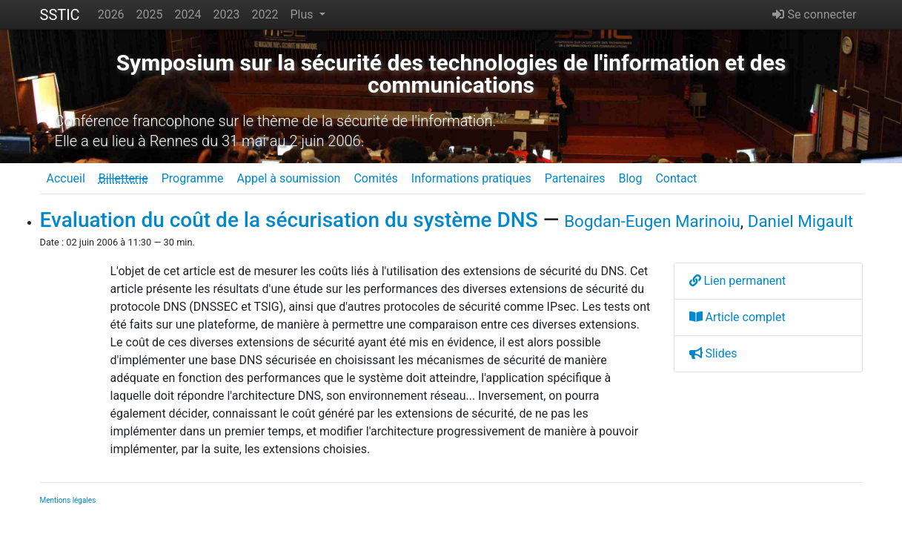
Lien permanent (737, 281)
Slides (713, 353)
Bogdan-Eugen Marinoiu (652, 221)
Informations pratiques (471, 178)
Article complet (737, 317)
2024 (188, 14)
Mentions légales (68, 500)
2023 (226, 14)
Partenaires (575, 178)
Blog (630, 178)
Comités (375, 178)
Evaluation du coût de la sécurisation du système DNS (289, 220)
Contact (676, 178)
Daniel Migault (800, 221)
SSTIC (60, 15)
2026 (111, 14)
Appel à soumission (288, 178)
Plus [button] (303, 14)
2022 (265, 14)
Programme (193, 178)
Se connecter (814, 14)
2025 (149, 14)
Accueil (66, 178)
